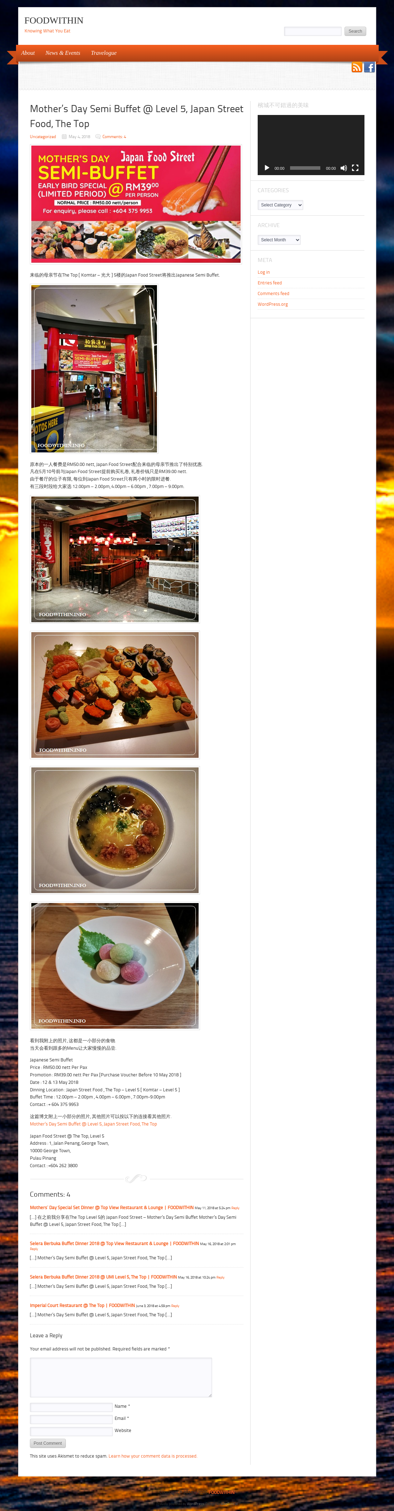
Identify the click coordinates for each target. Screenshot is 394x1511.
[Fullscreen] (355, 168)
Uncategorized (43, 136)
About (26, 52)
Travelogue (101, 52)
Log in (264, 272)
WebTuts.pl (229, 1503)
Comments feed (273, 293)
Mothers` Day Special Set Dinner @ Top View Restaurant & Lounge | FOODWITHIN (112, 1207)
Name (122, 1406)
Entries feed (270, 282)
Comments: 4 (114, 136)
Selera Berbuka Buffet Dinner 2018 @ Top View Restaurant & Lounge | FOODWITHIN (114, 1243)
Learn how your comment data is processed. (153, 1456)
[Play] (266, 168)
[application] (311, 145)
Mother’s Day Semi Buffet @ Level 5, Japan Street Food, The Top (93, 1124)
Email (122, 1418)
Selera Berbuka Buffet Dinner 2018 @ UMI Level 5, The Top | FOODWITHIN (103, 1277)
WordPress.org (273, 304)
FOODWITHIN (54, 20)
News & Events (61, 52)
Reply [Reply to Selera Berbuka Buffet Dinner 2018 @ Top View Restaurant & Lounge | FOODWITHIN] (34, 1249)
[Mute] (343, 168)
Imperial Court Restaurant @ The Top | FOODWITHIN (82, 1305)
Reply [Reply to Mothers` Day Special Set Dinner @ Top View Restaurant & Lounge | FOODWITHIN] (235, 1208)
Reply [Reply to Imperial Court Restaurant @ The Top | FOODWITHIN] (175, 1305)
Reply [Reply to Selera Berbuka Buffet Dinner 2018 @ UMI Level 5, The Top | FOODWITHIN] (220, 1277)
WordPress (195, 1503)
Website (123, 1430)
